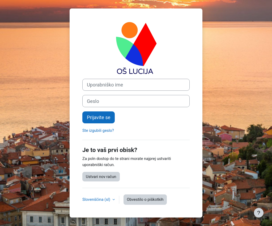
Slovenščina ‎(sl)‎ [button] (96, 199)
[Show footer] (259, 213)
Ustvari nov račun (101, 176)
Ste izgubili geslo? (98, 130)
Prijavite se (98, 117)
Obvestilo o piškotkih (145, 199)
